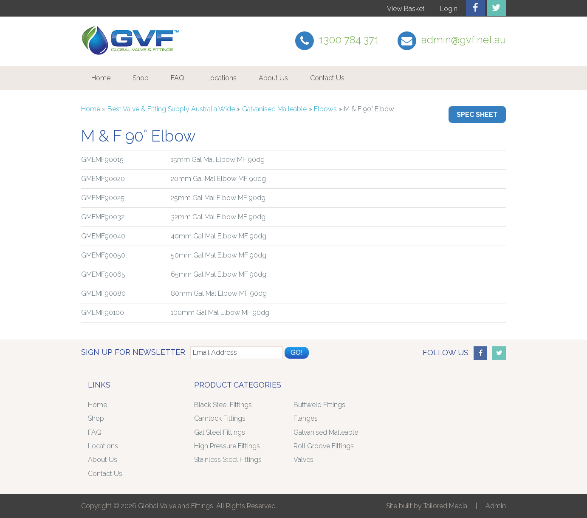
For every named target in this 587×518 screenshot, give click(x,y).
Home (100, 78)
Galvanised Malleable (274, 109)
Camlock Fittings (220, 418)
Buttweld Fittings (319, 405)
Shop (141, 78)
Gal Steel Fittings (219, 432)
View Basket (406, 9)
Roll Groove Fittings (324, 446)
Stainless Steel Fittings (228, 460)
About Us (273, 78)
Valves (303, 460)
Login (448, 9)
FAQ (177, 78)
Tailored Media (445, 506)
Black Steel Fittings (223, 405)
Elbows (325, 109)
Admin (495, 506)
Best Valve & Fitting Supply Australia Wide (171, 109)
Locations (221, 78)
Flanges (306, 418)
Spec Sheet (477, 114)
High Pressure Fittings (227, 446)
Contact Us (327, 78)
